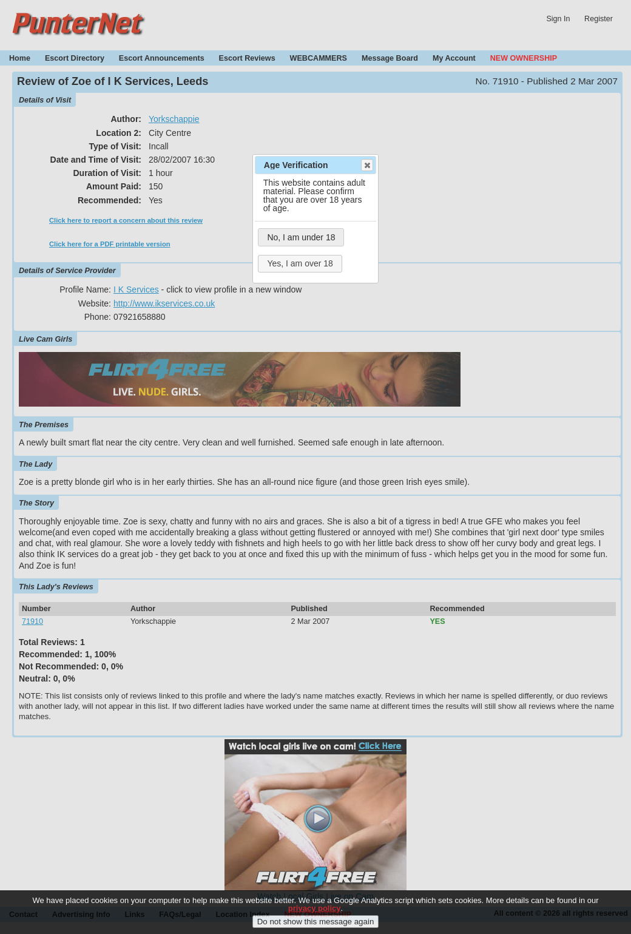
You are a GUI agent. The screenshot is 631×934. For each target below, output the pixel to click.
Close (366, 165)
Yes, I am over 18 (299, 263)
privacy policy (314, 914)
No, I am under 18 (301, 237)
